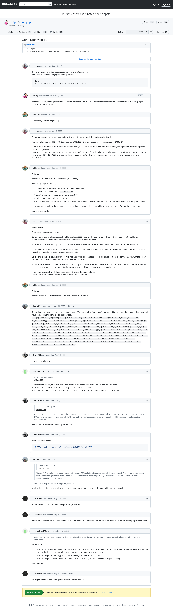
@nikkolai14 (37, 227)
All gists (57, 4)
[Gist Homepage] (9, 4)
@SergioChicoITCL (40, 579)
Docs (90, 605)
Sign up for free (34, 592)
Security (66, 605)
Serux (35, 66)
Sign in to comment (105, 592)
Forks (56, 32)
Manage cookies (108, 605)
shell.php (25, 22)
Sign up (166, 4)
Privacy (58, 605)
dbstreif (36, 306)
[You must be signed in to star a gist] (148, 22)
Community (82, 605)
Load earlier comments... (90, 59)
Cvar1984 (37, 355)
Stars (40, 32)
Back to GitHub (69, 4)
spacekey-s (37, 498)
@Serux (35, 174)
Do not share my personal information (130, 605)
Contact (97, 605)
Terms (51, 605)
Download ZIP (162, 32)
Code (9, 32)
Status (73, 605)
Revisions (23, 32)
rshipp (13, 22)
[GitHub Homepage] (30, 605)
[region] (86, 50)
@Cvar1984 (39, 380)
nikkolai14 (37, 115)
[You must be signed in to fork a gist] (162, 22)
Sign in (155, 4)
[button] (150, 32)
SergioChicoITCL (40, 371)
